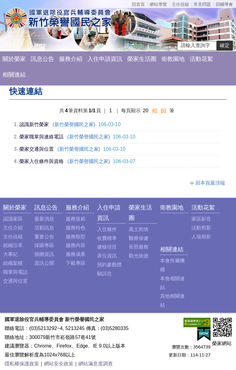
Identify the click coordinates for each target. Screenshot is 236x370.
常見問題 (202, 4)
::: (4, 207)
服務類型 (75, 236)
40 (154, 110)
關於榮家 (14, 59)
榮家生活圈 (141, 59)
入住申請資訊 (104, 59)
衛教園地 (173, 59)
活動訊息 (44, 227)
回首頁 (138, 4)
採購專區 (44, 245)
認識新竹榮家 (34, 124)
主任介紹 (13, 227)
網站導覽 (158, 4)
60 (163, 110)
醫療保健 (138, 238)
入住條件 (107, 229)
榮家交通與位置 (36, 149)
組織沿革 (13, 245)
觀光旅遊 (138, 255)
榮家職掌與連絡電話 (41, 136)
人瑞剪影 (201, 236)
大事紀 (10, 254)
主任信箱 (180, 4)
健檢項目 (107, 246)
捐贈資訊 (44, 254)
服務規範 (75, 218)
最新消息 (44, 218)
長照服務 (138, 246)
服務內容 (75, 245)
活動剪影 (201, 227)
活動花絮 (201, 59)
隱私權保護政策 (22, 363)
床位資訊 (107, 255)
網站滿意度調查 (95, 363)
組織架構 (13, 263)
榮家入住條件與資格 (41, 161)
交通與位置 (15, 281)
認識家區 (13, 218)
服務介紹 (70, 59)
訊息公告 (42, 59)
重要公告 (44, 236)
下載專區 (75, 263)
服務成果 (75, 254)
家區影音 (201, 218)
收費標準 (107, 238)
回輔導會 (224, 4)
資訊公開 (44, 263)
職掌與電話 (15, 272)
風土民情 (138, 229)
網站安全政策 (58, 363)
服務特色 (75, 227)
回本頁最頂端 (210, 182)
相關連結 (14, 74)
